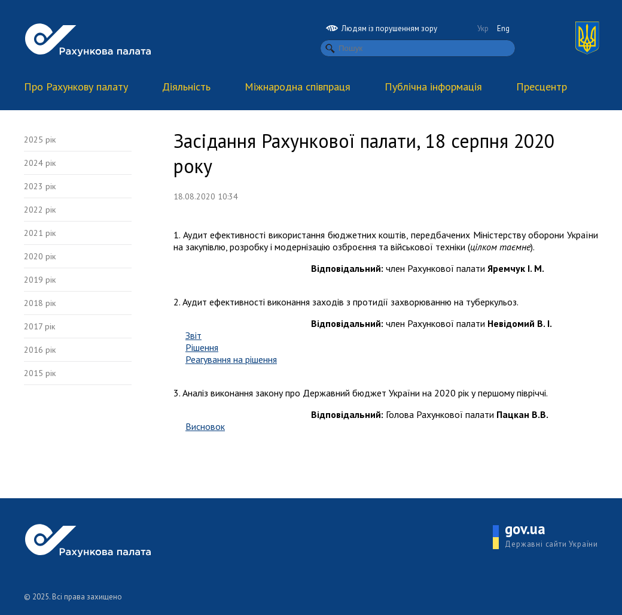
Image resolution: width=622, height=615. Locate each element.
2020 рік (40, 256)
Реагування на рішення (231, 359)
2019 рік (40, 279)
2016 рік (40, 349)
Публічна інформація (433, 86)
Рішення (201, 347)
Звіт (193, 335)
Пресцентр (541, 86)
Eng (503, 28)
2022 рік (40, 209)
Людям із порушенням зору (381, 28)
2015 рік (40, 373)
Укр (483, 28)
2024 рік (40, 162)
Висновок (205, 426)
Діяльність (186, 86)
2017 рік (39, 326)
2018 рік (40, 303)
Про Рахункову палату (76, 86)
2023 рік (40, 186)
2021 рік (40, 233)
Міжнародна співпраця (297, 86)
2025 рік (40, 139)
